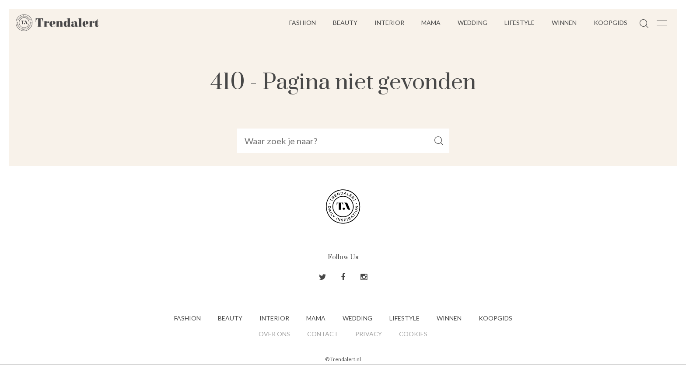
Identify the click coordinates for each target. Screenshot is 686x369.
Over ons (274, 334)
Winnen (564, 22)
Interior (389, 22)
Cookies (413, 334)
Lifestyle (519, 22)
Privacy (368, 334)
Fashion (302, 22)
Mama (431, 22)
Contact (322, 334)
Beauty (345, 22)
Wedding (472, 22)
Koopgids (610, 22)
